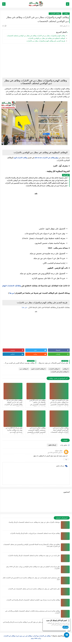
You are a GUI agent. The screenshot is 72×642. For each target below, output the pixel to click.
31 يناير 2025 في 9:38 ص (55, 452)
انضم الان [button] (65, 627)
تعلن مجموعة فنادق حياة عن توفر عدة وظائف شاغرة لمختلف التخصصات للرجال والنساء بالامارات (36, 178)
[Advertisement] (36, 60)
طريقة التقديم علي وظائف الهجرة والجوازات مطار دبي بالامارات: (45, 41)
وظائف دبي (24, 369)
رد (66, 459)
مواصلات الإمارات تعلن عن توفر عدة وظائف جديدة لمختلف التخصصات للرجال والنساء (34, 522)
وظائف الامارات (55, 13)
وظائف (66, 13)
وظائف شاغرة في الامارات (60, 372)
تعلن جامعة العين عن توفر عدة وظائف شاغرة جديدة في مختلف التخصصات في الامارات (34, 589)
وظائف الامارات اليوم (20, 158)
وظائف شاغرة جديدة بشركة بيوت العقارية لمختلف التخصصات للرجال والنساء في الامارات (33, 600)
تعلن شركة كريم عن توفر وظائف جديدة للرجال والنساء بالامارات (46, 186)
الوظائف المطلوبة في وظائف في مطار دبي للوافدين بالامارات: (46, 38)
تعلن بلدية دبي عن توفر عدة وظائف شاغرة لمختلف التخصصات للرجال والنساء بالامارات (34, 555)
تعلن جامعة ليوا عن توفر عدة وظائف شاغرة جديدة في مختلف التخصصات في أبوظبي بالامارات (37, 180)
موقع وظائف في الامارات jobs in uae (47, 158)
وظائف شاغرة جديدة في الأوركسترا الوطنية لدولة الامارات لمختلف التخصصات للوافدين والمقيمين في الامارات (59, 432)
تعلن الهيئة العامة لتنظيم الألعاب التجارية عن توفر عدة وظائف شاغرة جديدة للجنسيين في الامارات (36, 183)
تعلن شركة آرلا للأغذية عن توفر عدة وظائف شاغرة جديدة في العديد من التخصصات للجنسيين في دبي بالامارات (13, 432)
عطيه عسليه (59, 450)
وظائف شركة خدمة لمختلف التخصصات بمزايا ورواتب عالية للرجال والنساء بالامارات (35, 533)
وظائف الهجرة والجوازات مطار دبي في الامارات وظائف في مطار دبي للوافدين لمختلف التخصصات (35, 35)
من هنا (11, 293)
